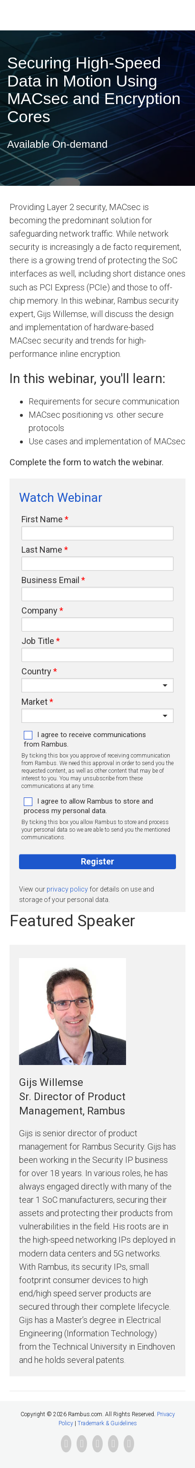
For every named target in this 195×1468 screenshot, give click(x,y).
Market (34, 702)
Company (39, 610)
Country (36, 671)
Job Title (37, 641)
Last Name (41, 550)
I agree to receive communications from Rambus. (85, 739)
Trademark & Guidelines (107, 1423)
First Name (42, 519)
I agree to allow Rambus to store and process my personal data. (88, 806)
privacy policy (67, 889)
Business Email (50, 580)
